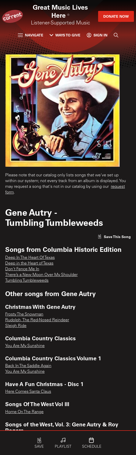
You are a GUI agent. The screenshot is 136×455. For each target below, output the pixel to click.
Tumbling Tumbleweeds (27, 281)
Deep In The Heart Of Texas (30, 258)
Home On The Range (24, 412)
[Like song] (114, 236)
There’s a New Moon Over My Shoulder (41, 275)
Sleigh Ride (15, 326)
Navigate (30, 35)
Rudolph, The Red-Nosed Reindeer (37, 320)
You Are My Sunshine (25, 346)
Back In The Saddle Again (28, 366)
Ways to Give (65, 35)
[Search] (116, 35)
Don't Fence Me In (22, 269)
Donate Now (116, 16)
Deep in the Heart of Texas (29, 263)
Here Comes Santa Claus (28, 392)
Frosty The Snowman (24, 314)
